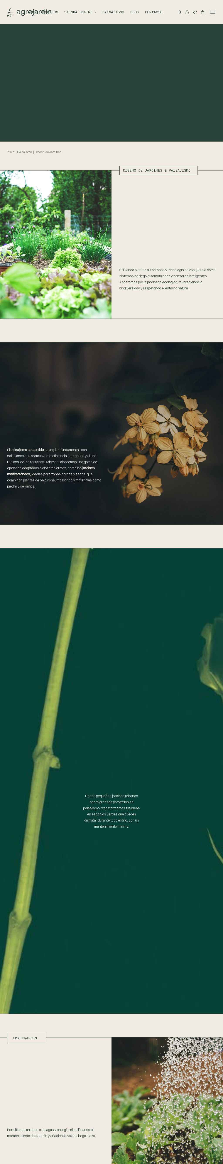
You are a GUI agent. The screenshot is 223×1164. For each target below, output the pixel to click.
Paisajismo (113, 12)
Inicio (10, 152)
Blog (134, 12)
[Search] (178, 12)
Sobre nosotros (43, 12)
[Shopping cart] (200, 12)
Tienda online (80, 12)
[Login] (185, 12)
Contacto (153, 12)
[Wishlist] (193, 12)
